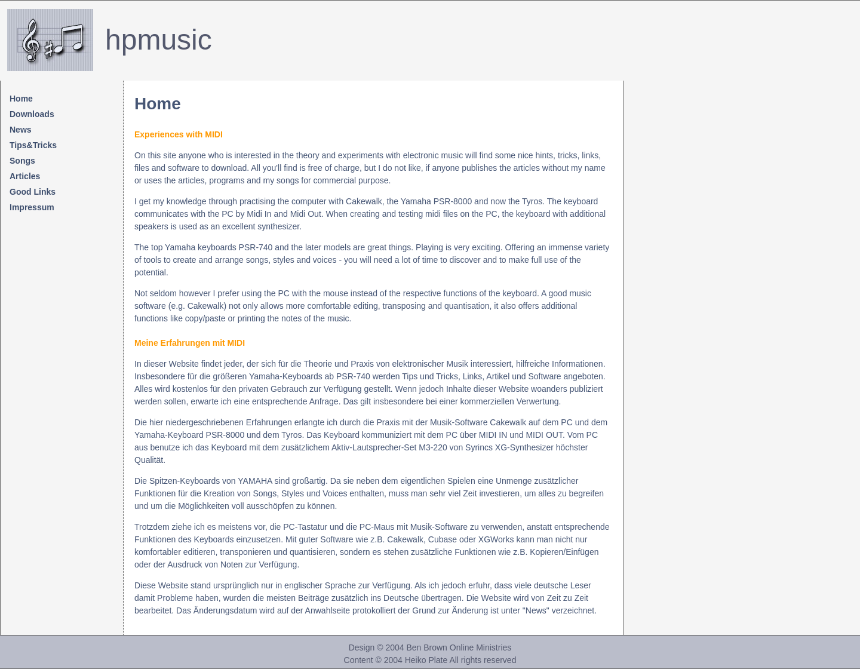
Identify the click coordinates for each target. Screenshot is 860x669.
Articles (25, 176)
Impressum (32, 207)
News (21, 129)
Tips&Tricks (33, 145)
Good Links (33, 192)
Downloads (32, 114)
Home (21, 98)
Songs (22, 160)
